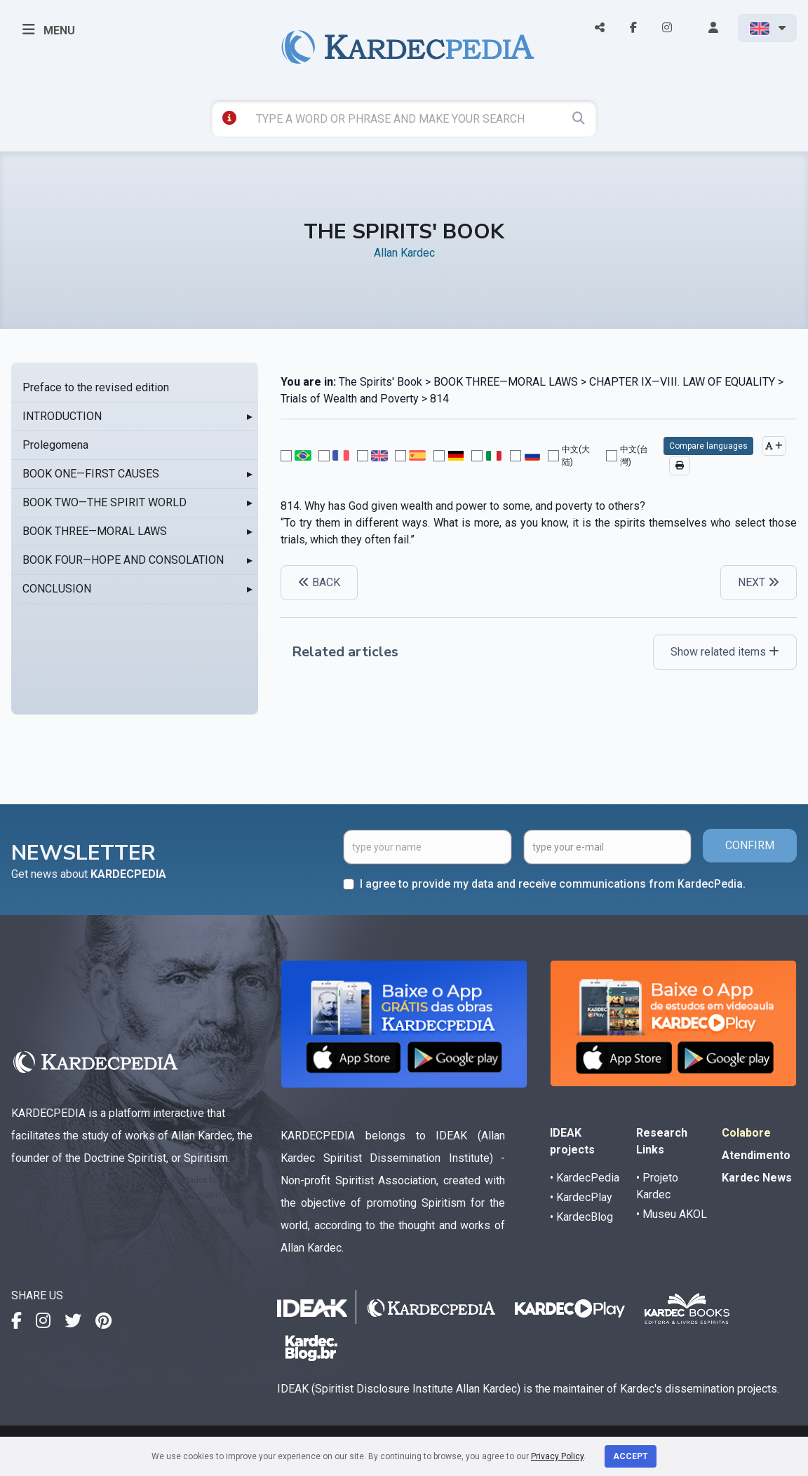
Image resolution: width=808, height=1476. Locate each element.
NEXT (758, 582)
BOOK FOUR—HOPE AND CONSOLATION (123, 560)
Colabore (746, 1132)
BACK (319, 582)
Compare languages (708, 446)
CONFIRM (749, 845)
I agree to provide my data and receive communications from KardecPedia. (553, 884)
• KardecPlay (581, 1197)
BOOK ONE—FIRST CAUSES (90, 473)
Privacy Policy (557, 1456)
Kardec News (757, 1177)
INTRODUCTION (62, 416)
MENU (48, 29)
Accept (630, 1456)
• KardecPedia (584, 1177)
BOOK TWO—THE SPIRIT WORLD (104, 502)
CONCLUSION (56, 588)
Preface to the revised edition (95, 387)
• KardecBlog (581, 1217)
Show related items (725, 651)
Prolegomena (55, 445)
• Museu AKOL (671, 1214)
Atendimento (756, 1155)
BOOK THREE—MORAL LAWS (94, 531)
